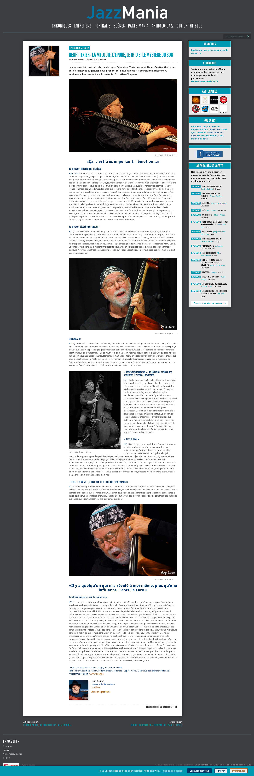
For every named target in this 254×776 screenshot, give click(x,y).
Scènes (119, 26)
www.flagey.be (96, 674)
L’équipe (7, 750)
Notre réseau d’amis (12, 754)
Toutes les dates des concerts (210, 303)
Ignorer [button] (221, 771)
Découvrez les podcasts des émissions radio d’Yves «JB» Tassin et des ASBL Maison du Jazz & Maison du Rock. (209, 132)
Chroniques (61, 26)
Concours (209, 44)
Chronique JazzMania (100, 692)
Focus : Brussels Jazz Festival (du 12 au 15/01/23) (156, 725)
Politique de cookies (171, 770)
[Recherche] (235, 36)
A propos (7, 746)
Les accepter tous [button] (199, 771)
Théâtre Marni (206, 287)
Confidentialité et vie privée (209, 765)
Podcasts (210, 120)
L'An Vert (220, 294)
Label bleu (95, 687)
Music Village (219, 215)
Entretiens (82, 26)
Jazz (86, 48)
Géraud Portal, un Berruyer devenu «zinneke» (47, 725)
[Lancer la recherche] (248, 36)
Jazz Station (212, 210)
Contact (6, 758)
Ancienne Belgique (219, 203)
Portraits (102, 26)
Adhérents (209, 63)
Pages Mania (138, 26)
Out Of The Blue (189, 26)
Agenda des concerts (209, 165)
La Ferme (219, 246)
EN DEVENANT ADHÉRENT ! (204, 81)
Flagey (214, 272)
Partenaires (209, 91)
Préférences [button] (238, 771)
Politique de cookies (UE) (238, 765)
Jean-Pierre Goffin (84, 59)
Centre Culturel (207, 189)
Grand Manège (216, 196)
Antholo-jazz (163, 26)
